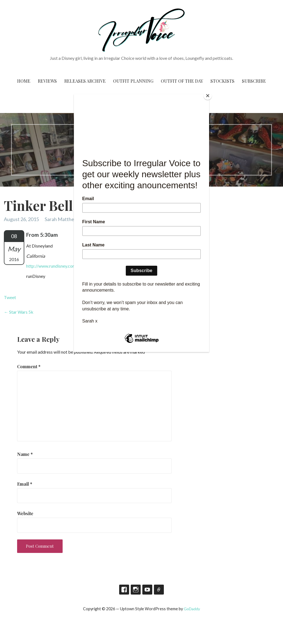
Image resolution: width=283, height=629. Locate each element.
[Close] (208, 96)
